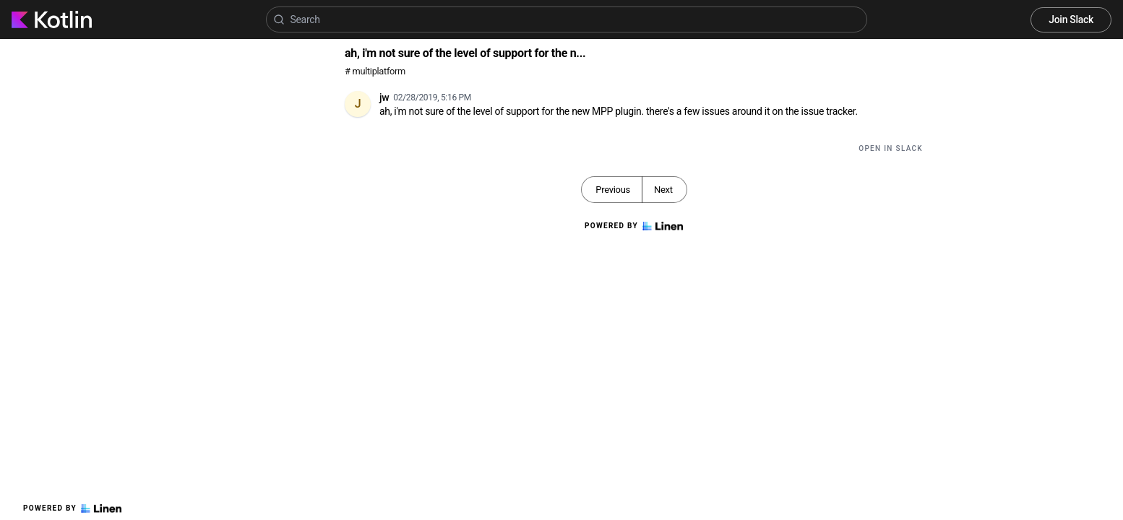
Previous (612, 189)
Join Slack (1071, 19)
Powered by (72, 508)
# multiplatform (375, 71)
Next (663, 189)
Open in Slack (891, 148)
